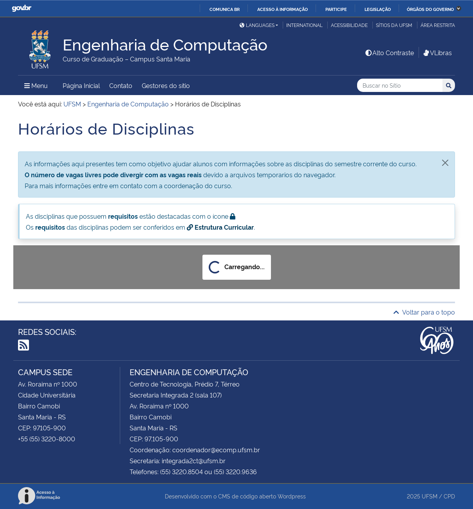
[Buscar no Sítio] (400, 85)
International (304, 25)
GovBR (21, 8)
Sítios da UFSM (394, 25)
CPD (449, 496)
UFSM (429, 496)
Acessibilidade (349, 25)
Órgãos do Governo (430, 9)
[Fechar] (445, 163)
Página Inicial (81, 85)
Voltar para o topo (424, 312)
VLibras (437, 52)
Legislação (378, 9)
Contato (120, 85)
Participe (336, 9)
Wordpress (292, 496)
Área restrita (438, 25)
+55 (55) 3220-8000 (46, 438)
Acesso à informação (282, 9)
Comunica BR (224, 9)
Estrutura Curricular (220, 227)
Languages (257, 25)
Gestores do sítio (166, 85)
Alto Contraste (389, 52)
